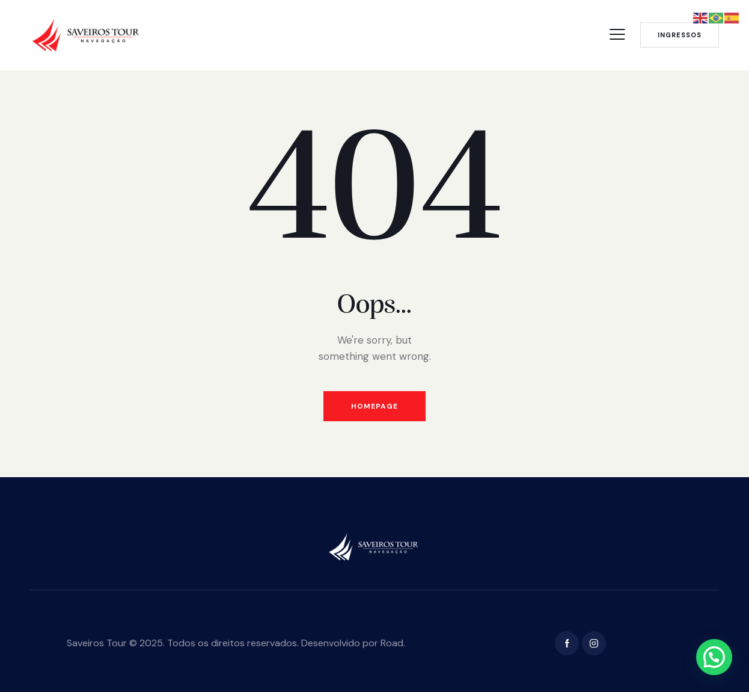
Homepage (374, 406)
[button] (714, 657)
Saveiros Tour (97, 643)
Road (392, 643)
